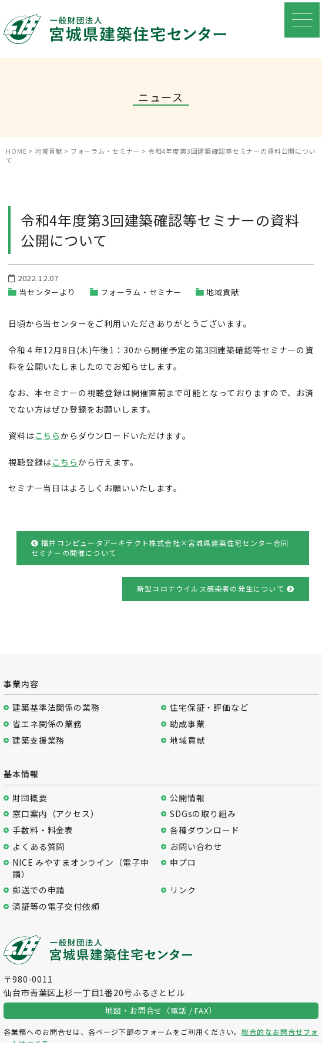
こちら (48, 435)
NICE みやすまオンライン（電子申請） (80, 868)
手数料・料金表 (42, 830)
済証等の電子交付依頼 (55, 906)
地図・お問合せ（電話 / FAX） (160, 1010)
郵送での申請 (38, 890)
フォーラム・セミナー (141, 292)
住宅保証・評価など (209, 707)
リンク (183, 890)
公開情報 (187, 798)
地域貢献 (222, 292)
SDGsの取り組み (203, 813)
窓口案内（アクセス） (55, 813)
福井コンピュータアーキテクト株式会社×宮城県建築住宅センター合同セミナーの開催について (160, 548)
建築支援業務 (38, 740)
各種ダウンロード (205, 830)
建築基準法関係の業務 (55, 707)
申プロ (183, 862)
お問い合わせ (196, 846)
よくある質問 (38, 846)
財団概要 (29, 798)
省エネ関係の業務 (47, 724)
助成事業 (187, 724)
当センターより (47, 292)
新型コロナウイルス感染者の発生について (215, 588)
